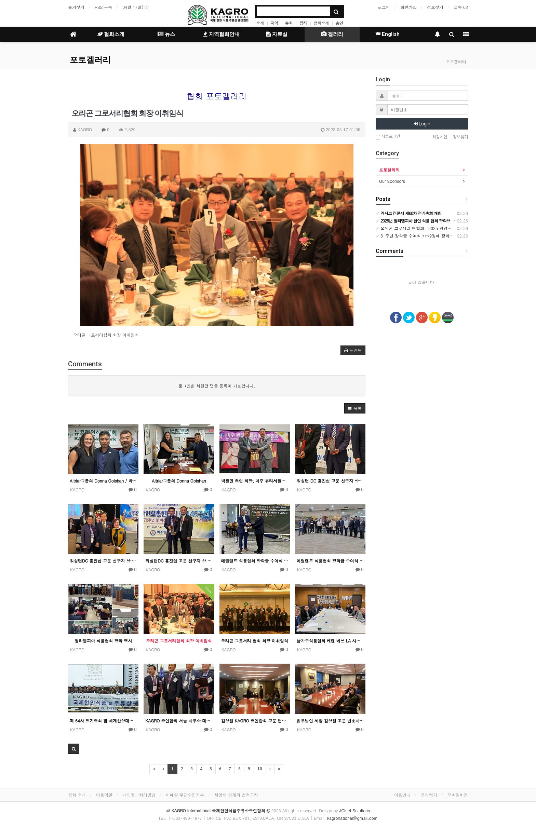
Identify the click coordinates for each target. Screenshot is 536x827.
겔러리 (332, 34)
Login (422, 123)
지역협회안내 (221, 34)
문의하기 (429, 795)
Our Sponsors (392, 181)
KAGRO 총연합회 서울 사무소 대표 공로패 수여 (178, 720)
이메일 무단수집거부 (185, 795)
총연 (339, 23)
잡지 (303, 23)
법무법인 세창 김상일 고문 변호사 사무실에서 (330, 720)
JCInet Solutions (354, 810)
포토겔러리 (90, 60)
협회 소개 (77, 795)
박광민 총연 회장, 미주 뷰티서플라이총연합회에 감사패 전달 (254, 481)
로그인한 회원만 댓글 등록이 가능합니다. (216, 386)
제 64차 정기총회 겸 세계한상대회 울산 (103, 720)
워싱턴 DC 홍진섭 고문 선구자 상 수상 (330, 481)
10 (259, 769)
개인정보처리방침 (139, 795)
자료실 (276, 34)
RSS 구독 (103, 7)
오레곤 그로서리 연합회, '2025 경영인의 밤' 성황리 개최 (431, 228)
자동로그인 (388, 136)
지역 (274, 23)
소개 (260, 23)
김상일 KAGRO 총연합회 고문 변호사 (254, 720)
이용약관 (104, 795)
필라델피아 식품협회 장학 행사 (103, 640)
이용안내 (402, 795)
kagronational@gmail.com (352, 818)
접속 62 (461, 7)
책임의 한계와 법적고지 (236, 795)
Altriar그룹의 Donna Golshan (179, 481)
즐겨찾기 (76, 7)
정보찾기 (435, 7)
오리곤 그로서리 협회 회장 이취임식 (254, 640)
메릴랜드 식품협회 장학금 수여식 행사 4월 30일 (254, 561)
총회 (288, 23)
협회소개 (321, 23)
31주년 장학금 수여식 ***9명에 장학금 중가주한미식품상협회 (436, 236)
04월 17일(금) (135, 7)
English (387, 34)
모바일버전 (457, 795)
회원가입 (408, 7)
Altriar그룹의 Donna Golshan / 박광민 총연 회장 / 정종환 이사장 (103, 481)
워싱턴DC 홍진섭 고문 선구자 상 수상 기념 (103, 561)
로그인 (384, 7)
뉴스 (166, 34)
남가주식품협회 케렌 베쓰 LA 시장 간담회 (330, 640)
